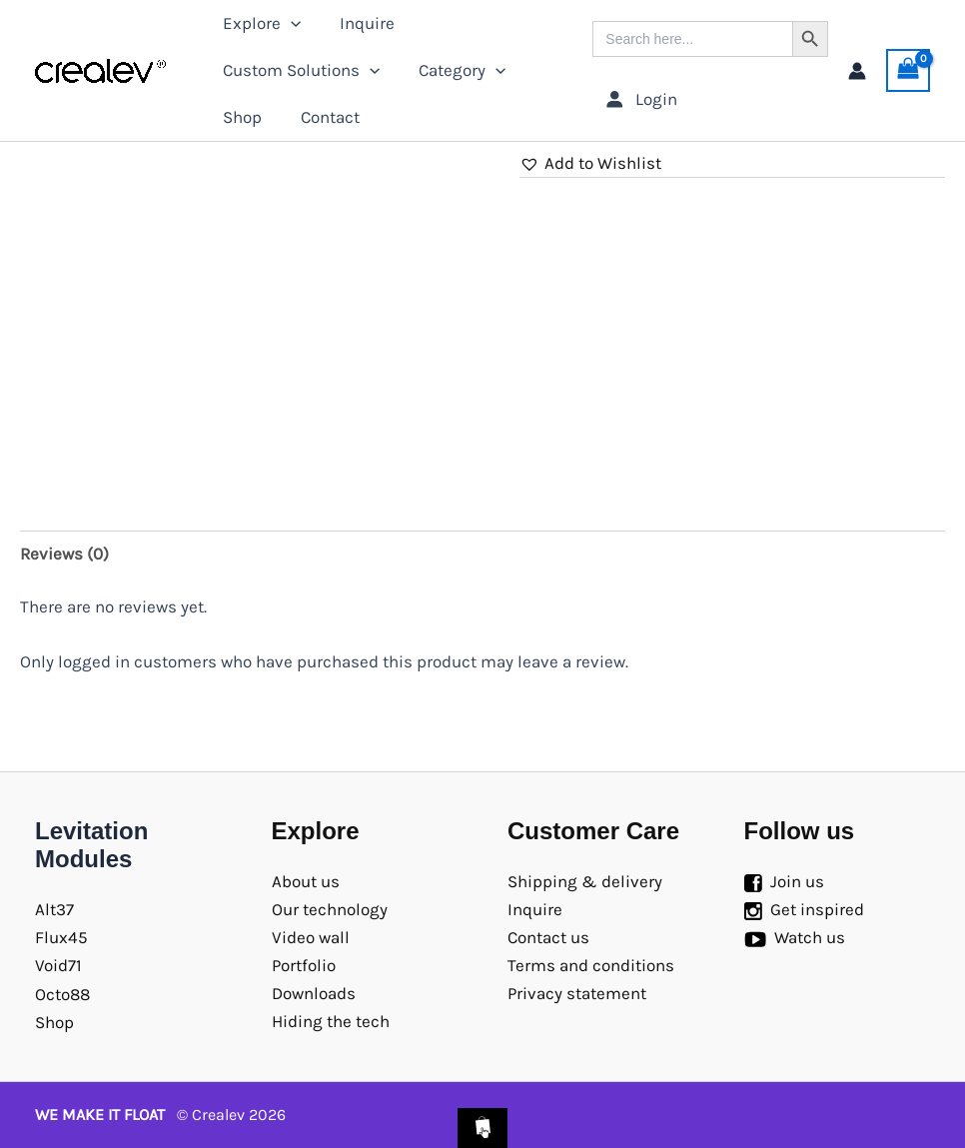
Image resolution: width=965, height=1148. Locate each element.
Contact (322, 117)
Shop (239, 117)
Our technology (330, 909)
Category (454, 70)
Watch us (809, 937)
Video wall (311, 937)
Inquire (359, 23)
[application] (288, 23)
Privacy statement (576, 993)
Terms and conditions (590, 965)
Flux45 (61, 937)
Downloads (314, 993)
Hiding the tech (331, 1021)
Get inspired (817, 909)
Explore (259, 23)
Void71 (58, 965)
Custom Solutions (298, 70)
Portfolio (304, 965)
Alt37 (54, 909)
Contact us (548, 937)
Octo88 (62, 994)
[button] (590, 163)
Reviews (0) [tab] (64, 554)
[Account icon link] (857, 71)
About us (306, 881)
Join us (797, 881)
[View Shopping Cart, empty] (908, 71)
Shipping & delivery (584, 881)
